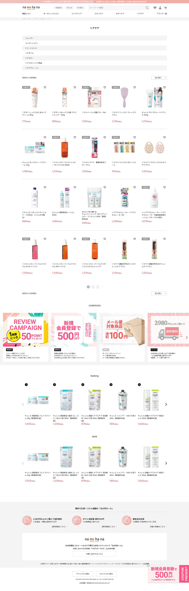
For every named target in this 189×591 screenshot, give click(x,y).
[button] (102, 286)
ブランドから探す (83, 574)
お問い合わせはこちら (94, 554)
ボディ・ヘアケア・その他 (35, 19)
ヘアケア (140, 14)
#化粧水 (80, 8)
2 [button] (93, 287)
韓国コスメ (26, 14)
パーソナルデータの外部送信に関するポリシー (127, 564)
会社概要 (146, 564)
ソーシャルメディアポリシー (101, 564)
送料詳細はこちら (58, 527)
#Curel (69, 8)
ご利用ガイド (44, 564)
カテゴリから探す (106, 574)
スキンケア (98, 14)
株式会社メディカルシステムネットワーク (98, 583)
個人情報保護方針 (84, 564)
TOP (23, 19)
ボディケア (120, 14)
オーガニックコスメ (51, 14)
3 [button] (97, 287)
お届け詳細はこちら (157, 527)
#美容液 (59, 8)
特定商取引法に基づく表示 (68, 564)
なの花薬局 (83, 583)
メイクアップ (77, 14)
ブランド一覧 (162, 14)
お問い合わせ (54, 564)
